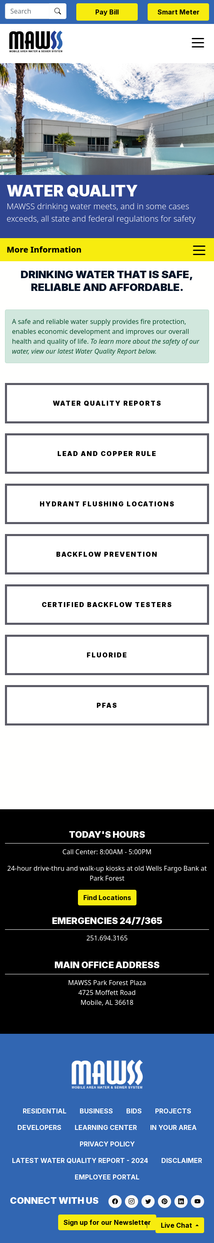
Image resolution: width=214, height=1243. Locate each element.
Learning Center (106, 1127)
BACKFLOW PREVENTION (107, 554)
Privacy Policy (107, 1144)
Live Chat (177, 1225)
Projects (173, 1111)
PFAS (107, 705)
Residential (44, 1111)
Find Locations (107, 897)
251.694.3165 (106, 938)
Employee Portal (107, 1177)
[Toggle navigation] (198, 42)
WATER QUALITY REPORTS (107, 403)
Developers (39, 1127)
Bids (134, 1111)
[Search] (27, 11)
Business (96, 1111)
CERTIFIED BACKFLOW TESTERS (107, 604)
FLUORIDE (107, 655)
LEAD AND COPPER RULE (107, 453)
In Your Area (173, 1127)
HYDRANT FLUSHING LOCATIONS (107, 504)
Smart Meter (179, 12)
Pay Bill (107, 12)
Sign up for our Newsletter (107, 1222)
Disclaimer (181, 1160)
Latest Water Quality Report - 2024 (80, 1160)
